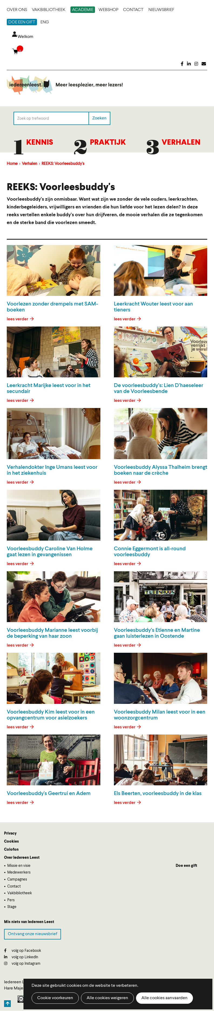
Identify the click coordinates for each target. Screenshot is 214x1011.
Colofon (11, 850)
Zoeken (99, 118)
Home (12, 164)
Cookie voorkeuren (55, 998)
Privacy (10, 833)
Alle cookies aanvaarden (164, 998)
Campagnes (17, 879)
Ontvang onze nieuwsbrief (32, 934)
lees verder (18, 319)
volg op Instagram (22, 964)
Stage (11, 907)
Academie (82, 10)
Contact (133, 10)
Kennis (39, 143)
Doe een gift (21, 22)
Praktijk (108, 143)
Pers (11, 900)
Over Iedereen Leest (22, 858)
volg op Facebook (22, 951)
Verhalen (181, 143)
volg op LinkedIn (21, 957)
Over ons (17, 10)
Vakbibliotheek (49, 10)
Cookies (11, 841)
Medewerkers (18, 872)
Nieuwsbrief (161, 10)
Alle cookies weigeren (107, 998)
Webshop (108, 10)
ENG (44, 22)
